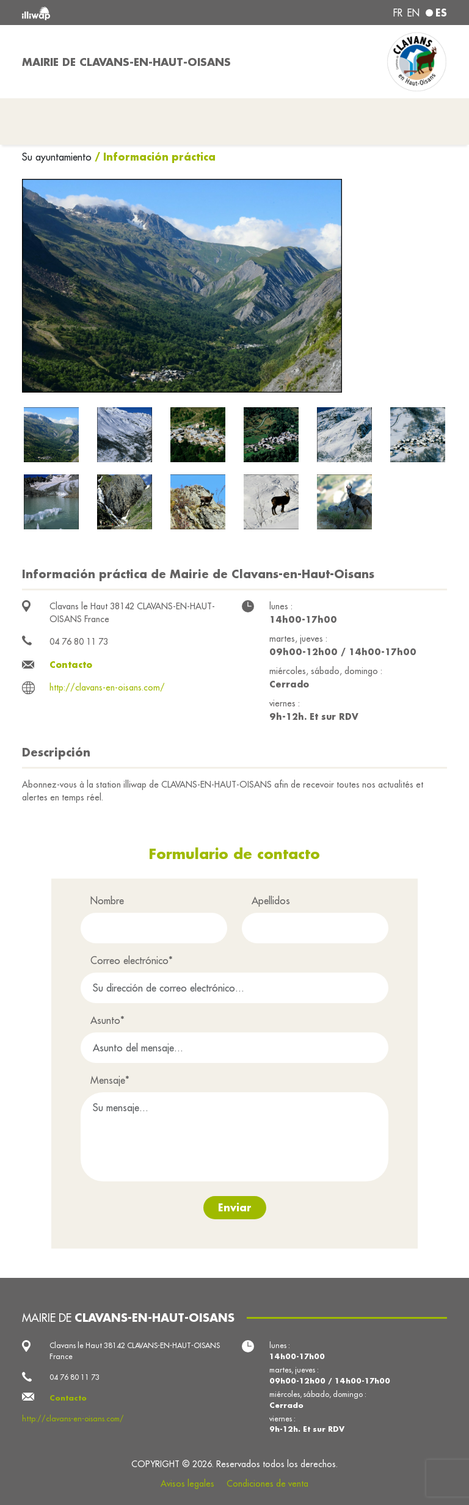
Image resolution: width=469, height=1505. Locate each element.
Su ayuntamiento (58, 157)
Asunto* (107, 1020)
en (413, 13)
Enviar (235, 1207)
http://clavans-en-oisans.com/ (107, 687)
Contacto (70, 664)
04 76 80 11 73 (78, 641)
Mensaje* (109, 1080)
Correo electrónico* (131, 960)
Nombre (107, 900)
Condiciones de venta (267, 1483)
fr (397, 13)
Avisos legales (187, 1483)
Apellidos (271, 900)
